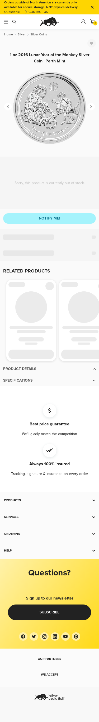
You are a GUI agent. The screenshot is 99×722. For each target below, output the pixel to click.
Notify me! (49, 218)
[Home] (8, 34)
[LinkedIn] (55, 636)
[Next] (91, 106)
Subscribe (49, 612)
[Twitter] (34, 636)
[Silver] (22, 34)
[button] (49, 369)
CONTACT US (38, 12)
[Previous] (8, 106)
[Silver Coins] (38, 34)
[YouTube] (65, 636)
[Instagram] (44, 636)
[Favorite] (91, 43)
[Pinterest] (76, 636)
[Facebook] (23, 636)
